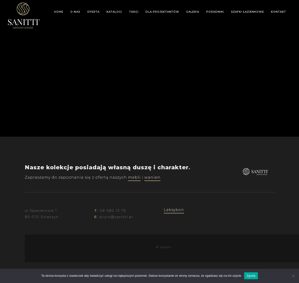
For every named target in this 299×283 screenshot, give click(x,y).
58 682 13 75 (113, 210)
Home (58, 11)
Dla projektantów (162, 11)
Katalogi (114, 11)
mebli (134, 177)
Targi (134, 11)
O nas (75, 11)
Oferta (93, 11)
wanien (152, 177)
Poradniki (215, 11)
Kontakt (278, 11)
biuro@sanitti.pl (116, 217)
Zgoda (250, 275)
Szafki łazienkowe (247, 11)
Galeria (192, 11)
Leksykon (174, 210)
